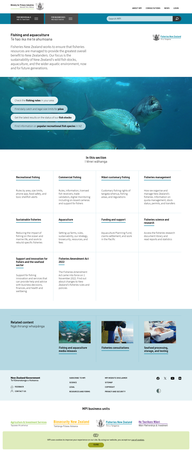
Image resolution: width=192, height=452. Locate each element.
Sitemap (109, 383)
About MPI (137, 8)
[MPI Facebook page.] (158, 379)
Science (73, 383)
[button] (27, 18)
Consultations (153, 8)
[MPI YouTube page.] (172, 378)
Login (176, 8)
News (166, 8)
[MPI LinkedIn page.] (179, 379)
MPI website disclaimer (116, 378)
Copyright (110, 387)
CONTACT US (20, 391)
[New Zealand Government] (25, 380)
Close (96, 445)
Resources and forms (79, 392)
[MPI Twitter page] (165, 378)
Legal (72, 387)
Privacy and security (115, 392)
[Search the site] (144, 18)
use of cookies (137, 440)
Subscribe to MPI (77, 378)
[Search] (177, 18)
